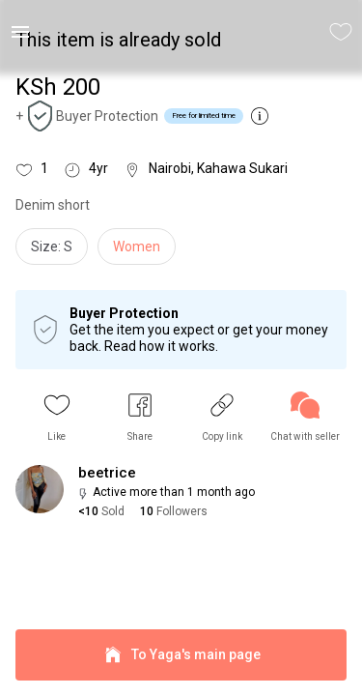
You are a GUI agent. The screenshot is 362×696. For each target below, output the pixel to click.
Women (136, 246)
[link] (305, 417)
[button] (56, 417)
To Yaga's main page (181, 655)
